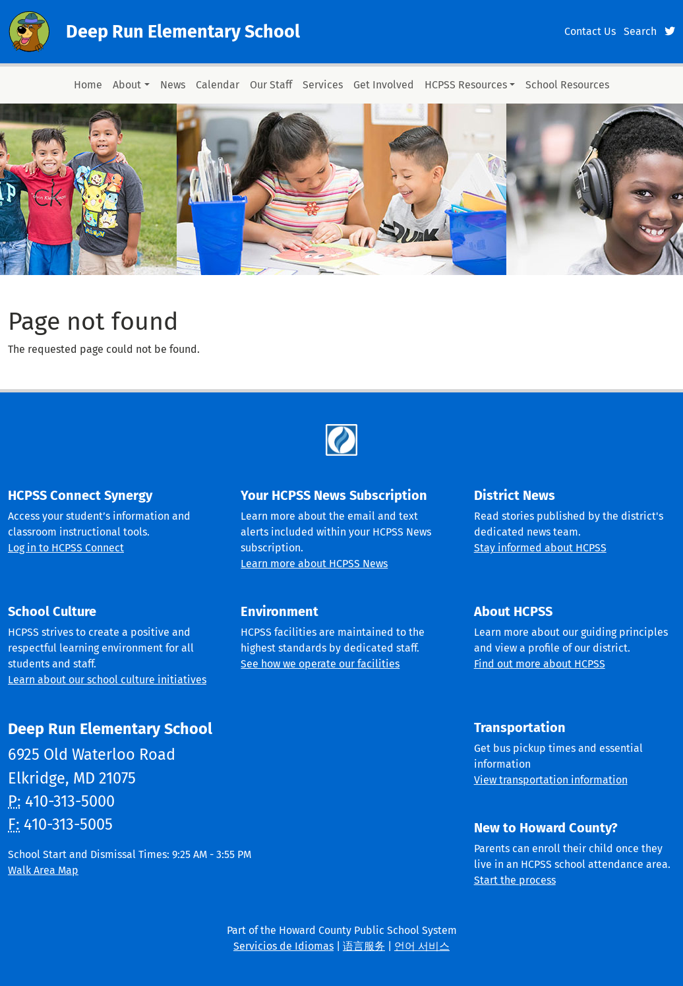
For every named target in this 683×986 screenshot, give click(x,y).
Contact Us (590, 31)
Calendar (217, 84)
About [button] (127, 84)
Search (640, 31)
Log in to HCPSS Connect (66, 547)
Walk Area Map (43, 870)
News (172, 84)
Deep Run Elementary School (183, 31)
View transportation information (551, 780)
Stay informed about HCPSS (540, 547)
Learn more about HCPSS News (314, 563)
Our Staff (271, 84)
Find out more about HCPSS (539, 664)
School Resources (567, 84)
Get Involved (383, 84)
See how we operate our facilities (320, 664)
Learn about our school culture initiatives (107, 679)
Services (323, 84)
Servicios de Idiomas (283, 946)
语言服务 (364, 946)
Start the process (515, 880)
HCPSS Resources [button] (466, 84)
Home (88, 84)
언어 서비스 (422, 946)
